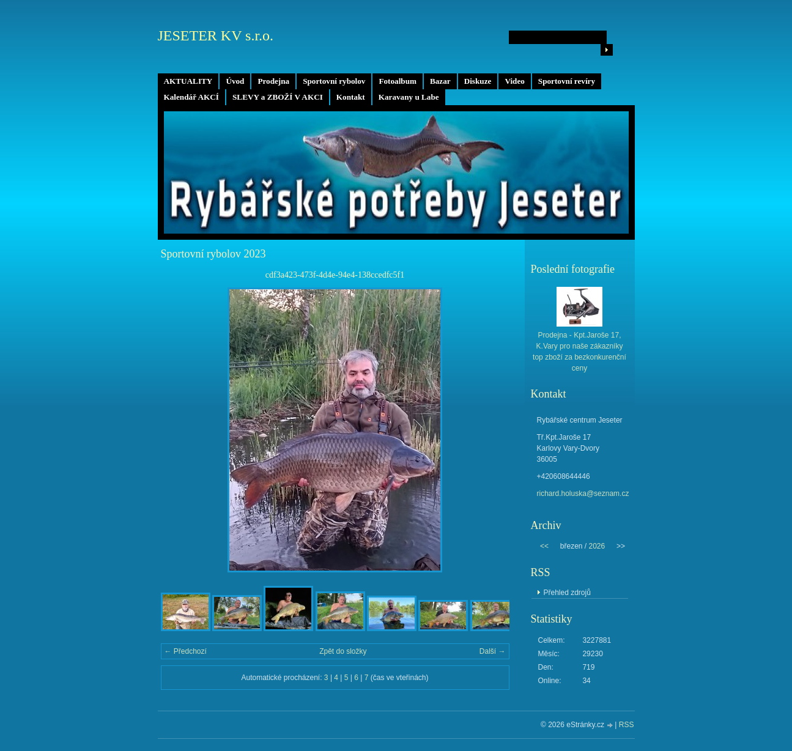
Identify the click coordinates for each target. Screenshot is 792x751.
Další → (492, 651)
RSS (626, 724)
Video (514, 81)
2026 (596, 546)
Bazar (440, 81)
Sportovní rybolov (334, 81)
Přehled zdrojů (567, 592)
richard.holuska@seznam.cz (583, 493)
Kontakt (350, 97)
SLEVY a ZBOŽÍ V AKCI (277, 97)
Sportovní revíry (566, 81)
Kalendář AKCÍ (192, 97)
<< (544, 546)
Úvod (235, 81)
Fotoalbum (397, 81)
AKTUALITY (188, 81)
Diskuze (478, 81)
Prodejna (273, 81)
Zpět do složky (342, 651)
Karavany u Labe (409, 97)
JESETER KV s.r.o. (216, 35)
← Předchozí (186, 651)
